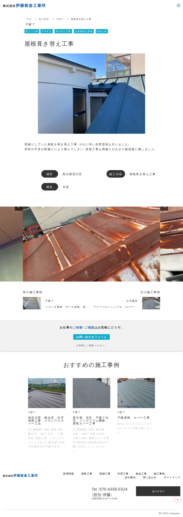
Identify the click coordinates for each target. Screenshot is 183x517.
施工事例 (44, 19)
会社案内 (130, 477)
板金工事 (141, 473)
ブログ (176, 473)
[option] (91, 244)
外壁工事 (123, 473)
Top (29, 19)
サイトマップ (172, 477)
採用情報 (68, 473)
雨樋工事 (104, 473)
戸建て (60, 19)
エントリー (158, 491)
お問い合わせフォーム (91, 337)
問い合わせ (150, 477)
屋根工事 (86, 473)
